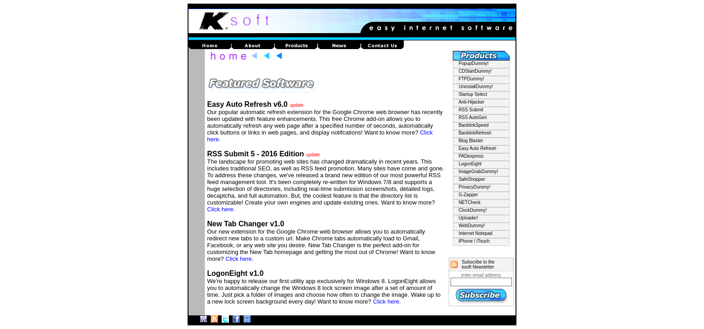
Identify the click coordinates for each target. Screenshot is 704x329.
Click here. (221, 209)
